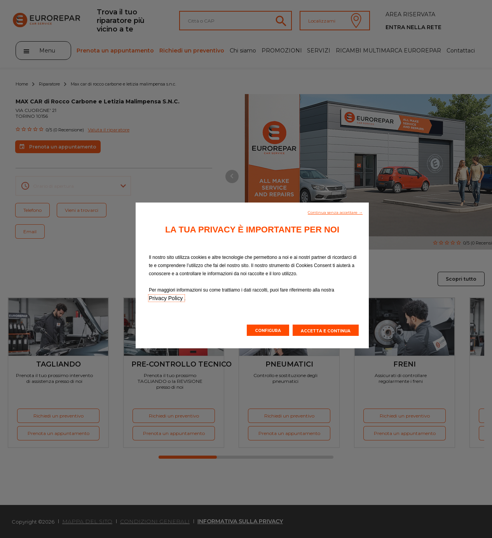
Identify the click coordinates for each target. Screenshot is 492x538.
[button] (335, 212)
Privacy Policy (166, 298)
